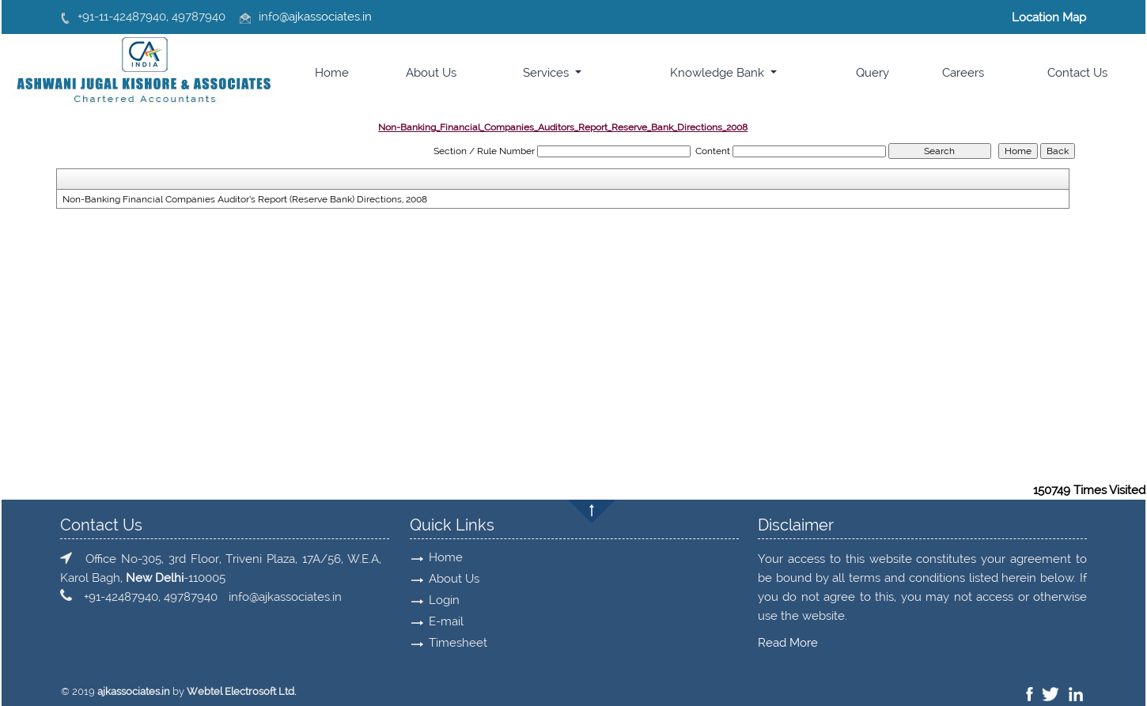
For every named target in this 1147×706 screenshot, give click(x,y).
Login (439, 600)
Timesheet (453, 643)
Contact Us (1077, 73)
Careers (963, 73)
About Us (431, 73)
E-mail (441, 621)
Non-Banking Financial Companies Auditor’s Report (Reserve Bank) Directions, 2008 (244, 199)
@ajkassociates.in (325, 16)
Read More (783, 643)
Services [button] (547, 73)
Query (872, 73)
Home (332, 73)
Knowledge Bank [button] (718, 73)
